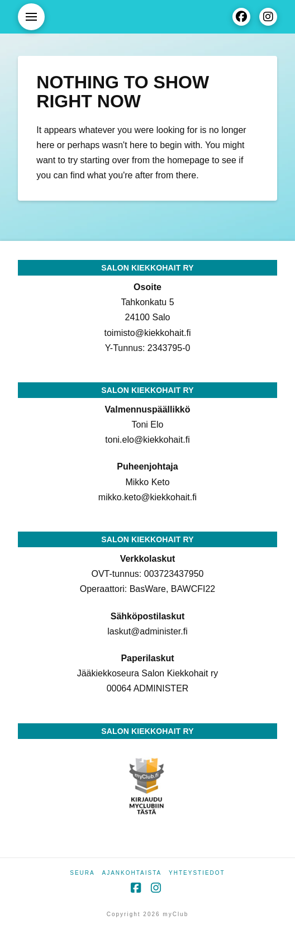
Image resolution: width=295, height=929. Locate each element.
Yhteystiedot (197, 873)
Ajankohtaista (132, 873)
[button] (31, 16)
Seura (82, 873)
